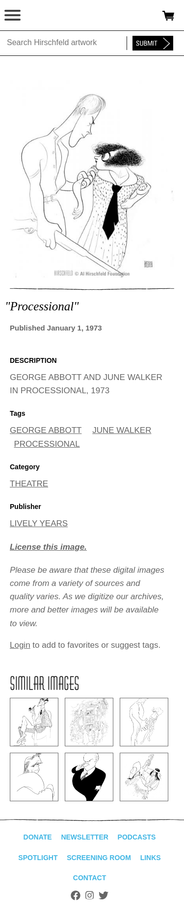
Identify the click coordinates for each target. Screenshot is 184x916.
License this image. (48, 547)
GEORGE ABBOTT (45, 430)
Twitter (103, 895)
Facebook (75, 895)
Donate (38, 837)
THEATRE (29, 483)
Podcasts (137, 837)
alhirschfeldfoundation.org (41, 15)
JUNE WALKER (121, 430)
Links (150, 858)
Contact (89, 878)
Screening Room (99, 858)
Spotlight (37, 858)
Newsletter (84, 837)
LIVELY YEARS (39, 523)
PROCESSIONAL (47, 444)
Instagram (89, 895)
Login (20, 645)
